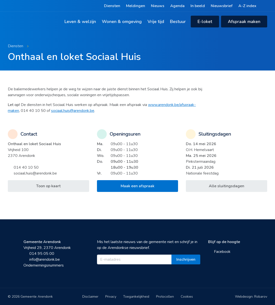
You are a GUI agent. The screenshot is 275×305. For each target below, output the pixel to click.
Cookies (187, 296)
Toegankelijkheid (136, 296)
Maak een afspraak (137, 186)
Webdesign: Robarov (251, 296)
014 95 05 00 (38, 253)
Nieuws (157, 6)
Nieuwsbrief (222, 6)
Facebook (219, 251)
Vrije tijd (156, 21)
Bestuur (178, 21)
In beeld (197, 6)
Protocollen (165, 296)
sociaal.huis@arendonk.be (72, 110)
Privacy (110, 296)
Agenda (177, 6)
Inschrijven (185, 259)
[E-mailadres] (134, 259)
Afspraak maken (244, 21)
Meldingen (135, 6)
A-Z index (247, 6)
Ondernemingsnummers (43, 265)
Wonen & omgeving (122, 21)
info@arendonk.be (41, 259)
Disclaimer (90, 296)
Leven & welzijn (80, 21)
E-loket (205, 21)
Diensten (112, 6)
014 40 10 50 (23, 167)
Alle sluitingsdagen (226, 186)
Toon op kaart (48, 186)
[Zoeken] (264, 6)
